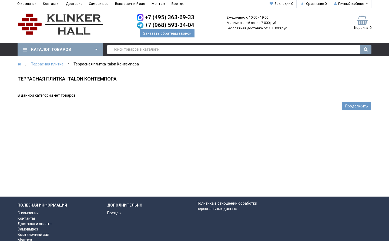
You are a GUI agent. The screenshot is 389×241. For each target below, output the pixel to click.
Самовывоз (99, 4)
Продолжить (356, 106)
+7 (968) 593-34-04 (169, 25)
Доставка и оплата (35, 224)
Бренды (178, 4)
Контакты (51, 4)
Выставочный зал (130, 4)
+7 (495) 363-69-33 (169, 17)
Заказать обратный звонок (167, 33)
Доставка (74, 4)
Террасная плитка (47, 64)
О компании (26, 4)
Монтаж (158, 4)
